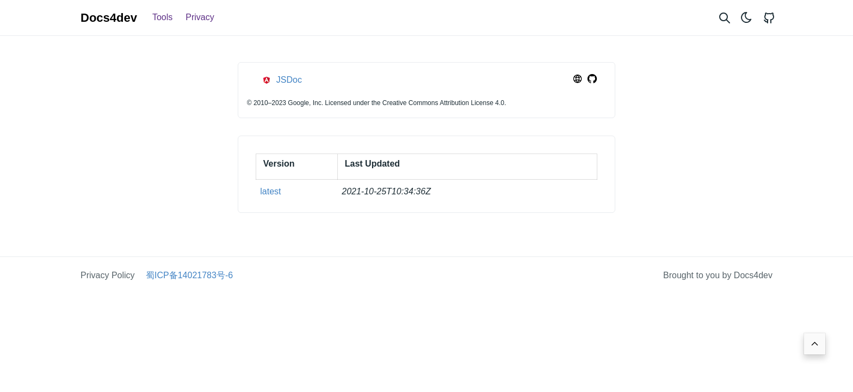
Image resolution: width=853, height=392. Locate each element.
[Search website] (724, 17)
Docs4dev (109, 17)
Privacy (200, 17)
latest (270, 191)
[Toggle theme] (746, 17)
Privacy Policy (108, 275)
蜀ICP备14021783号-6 (189, 275)
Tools (162, 17)
